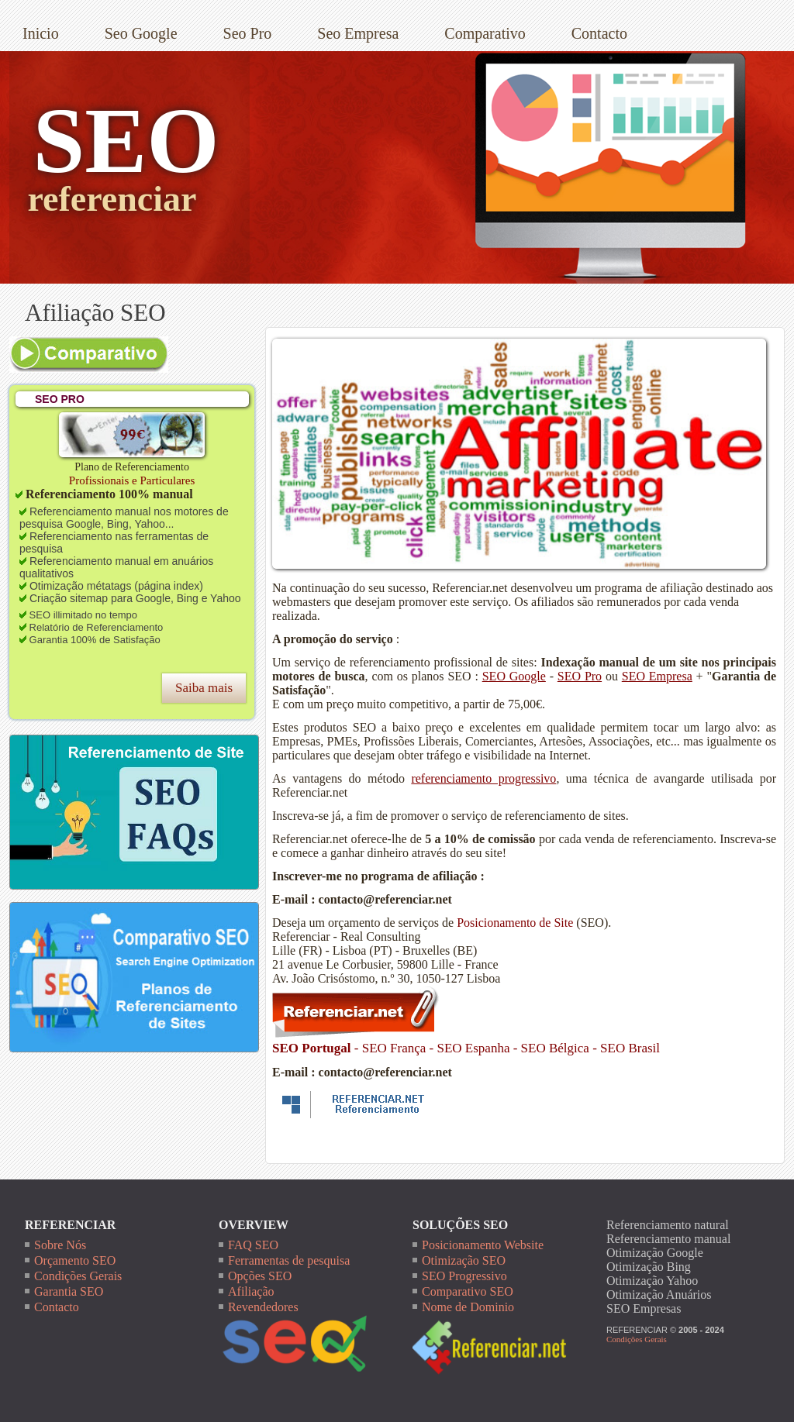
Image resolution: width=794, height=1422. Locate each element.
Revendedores (263, 1307)
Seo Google (141, 33)
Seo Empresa (358, 33)
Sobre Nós (60, 1245)
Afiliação (251, 1291)
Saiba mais (204, 687)
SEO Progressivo (464, 1276)
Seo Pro (247, 33)
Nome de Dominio (468, 1307)
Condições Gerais (78, 1276)
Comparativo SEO (467, 1291)
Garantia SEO (68, 1291)
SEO (126, 140)
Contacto (599, 33)
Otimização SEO (464, 1260)
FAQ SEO (253, 1245)
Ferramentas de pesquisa (289, 1260)
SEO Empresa (657, 676)
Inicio (40, 33)
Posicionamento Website (483, 1245)
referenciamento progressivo (483, 778)
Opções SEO (260, 1276)
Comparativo (484, 33)
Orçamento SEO (75, 1260)
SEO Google (514, 676)
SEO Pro (580, 676)
